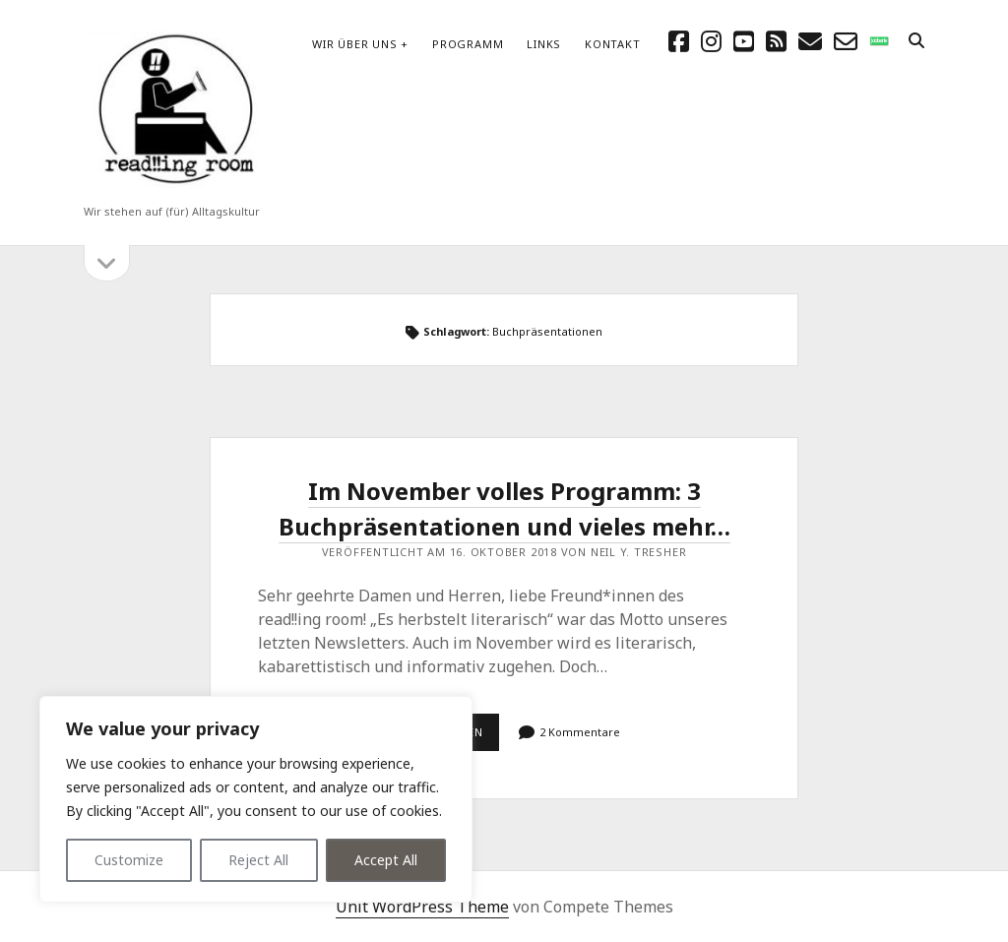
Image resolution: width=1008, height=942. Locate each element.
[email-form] (845, 41)
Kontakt (612, 43)
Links (544, 43)
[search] (916, 41)
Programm (467, 43)
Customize (128, 859)
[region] (255, 799)
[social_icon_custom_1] (879, 40)
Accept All (385, 859)
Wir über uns (354, 43)
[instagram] (711, 41)
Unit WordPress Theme (422, 906)
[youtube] (743, 41)
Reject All (258, 859)
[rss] (776, 41)
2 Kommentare (579, 731)
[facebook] (678, 41)
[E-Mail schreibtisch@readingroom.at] (810, 41)
